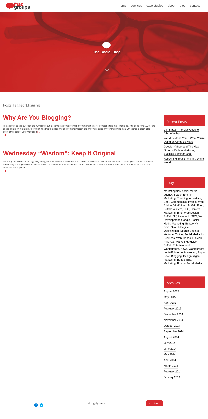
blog (183, 5)
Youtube (168, 234)
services (136, 5)
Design (187, 256)
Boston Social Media (189, 263)
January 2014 (172, 377)
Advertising (195, 198)
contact (195, 5)
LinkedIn (197, 238)
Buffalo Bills (184, 259)
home (122, 5)
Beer (166, 201)
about (171, 5)
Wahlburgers (171, 248)
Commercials (179, 201)
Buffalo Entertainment (177, 245)
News (184, 248)
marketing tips (172, 191)
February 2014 (172, 371)
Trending (182, 198)
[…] (38, 131)
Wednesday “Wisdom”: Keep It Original (59, 153)
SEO (194, 216)
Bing (180, 212)
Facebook (184, 216)
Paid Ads (169, 241)
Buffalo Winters (173, 209)
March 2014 (171, 365)
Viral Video (179, 205)
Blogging (176, 256)
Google (185, 219)
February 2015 (172, 308)
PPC (186, 209)
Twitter (179, 234)
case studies (154, 5)
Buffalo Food (195, 205)
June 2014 (170, 348)
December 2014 (173, 314)
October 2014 (172, 325)
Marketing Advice (186, 241)
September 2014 (174, 331)
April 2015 (170, 302)
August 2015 (171, 291)
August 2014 (171, 337)
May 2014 (170, 354)
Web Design (191, 212)
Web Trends (183, 238)
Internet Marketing (185, 252)
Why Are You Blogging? (37, 117)
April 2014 (170, 360)
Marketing (170, 263)
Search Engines (189, 230)
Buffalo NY (170, 216)
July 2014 (169, 342)
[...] (4, 134)
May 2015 (170, 297)
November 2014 (173, 320)
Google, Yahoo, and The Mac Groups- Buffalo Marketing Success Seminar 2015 (181, 150)
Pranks (192, 201)
